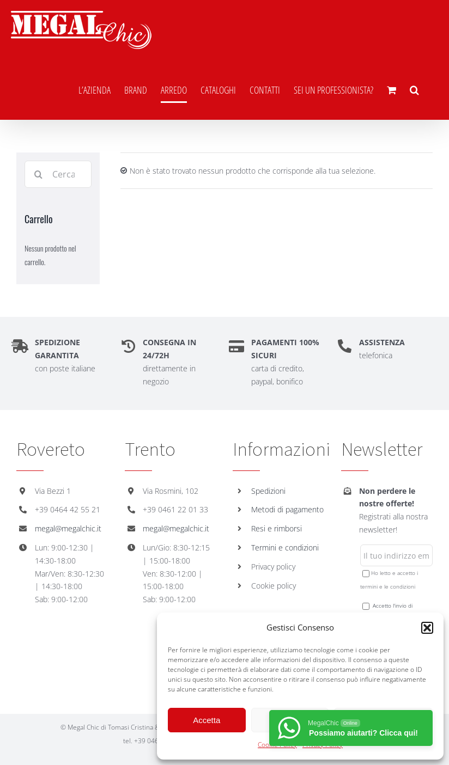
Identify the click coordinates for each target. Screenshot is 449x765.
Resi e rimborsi (276, 528)
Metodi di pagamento (287, 509)
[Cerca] (38, 174)
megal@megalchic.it (68, 528)
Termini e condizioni (285, 547)
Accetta (206, 720)
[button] (427, 627)
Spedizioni (268, 491)
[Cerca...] (58, 174)
